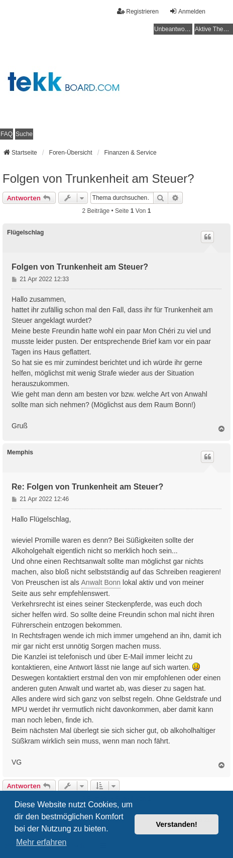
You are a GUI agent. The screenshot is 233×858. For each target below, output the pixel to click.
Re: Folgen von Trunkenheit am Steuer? (87, 486)
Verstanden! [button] (176, 824)
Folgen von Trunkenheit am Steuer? (98, 178)
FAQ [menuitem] (7, 134)
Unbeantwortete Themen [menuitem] (173, 29)
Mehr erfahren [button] (41, 842)
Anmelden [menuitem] (187, 11)
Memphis (20, 452)
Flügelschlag (25, 232)
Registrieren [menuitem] (138, 11)
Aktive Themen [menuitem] (214, 29)
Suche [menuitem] (24, 134)
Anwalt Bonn (101, 582)
